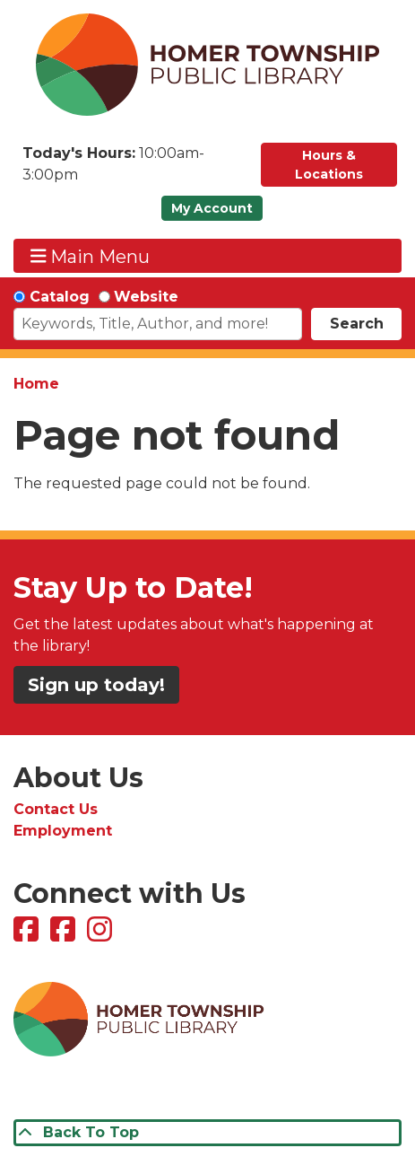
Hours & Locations (329, 164)
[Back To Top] (207, 1132)
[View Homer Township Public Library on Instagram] (102, 934)
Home (36, 383)
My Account (212, 208)
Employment (62, 830)
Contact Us (55, 809)
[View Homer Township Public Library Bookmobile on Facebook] (65, 934)
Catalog (60, 296)
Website (146, 296)
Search (357, 323)
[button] (132, 169)
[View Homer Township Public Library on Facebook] (28, 934)
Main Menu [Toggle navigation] (90, 256)
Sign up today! (96, 685)
